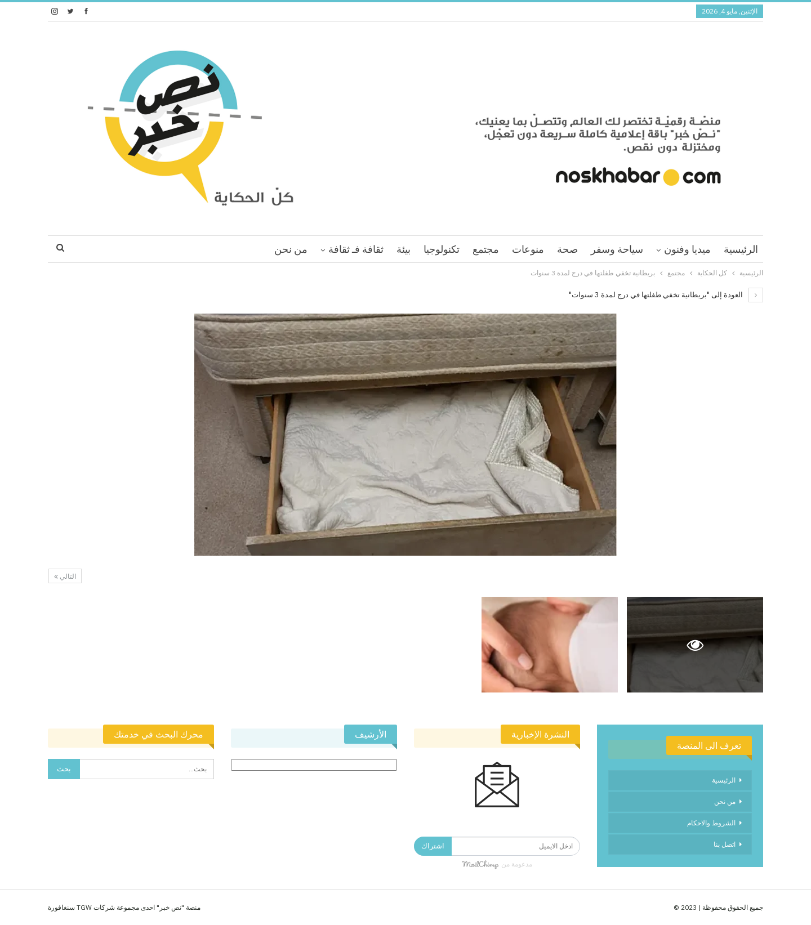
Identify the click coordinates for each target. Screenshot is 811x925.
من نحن (291, 249)
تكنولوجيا (442, 249)
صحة (567, 249)
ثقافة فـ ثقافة (356, 249)
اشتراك (432, 846)
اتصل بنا (725, 844)
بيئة (403, 249)
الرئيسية (741, 249)
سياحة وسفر (617, 249)
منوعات (528, 249)
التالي (65, 576)
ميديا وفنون (687, 249)
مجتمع (486, 249)
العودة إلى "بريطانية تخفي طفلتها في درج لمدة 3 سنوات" (666, 295)
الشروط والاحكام (711, 823)
